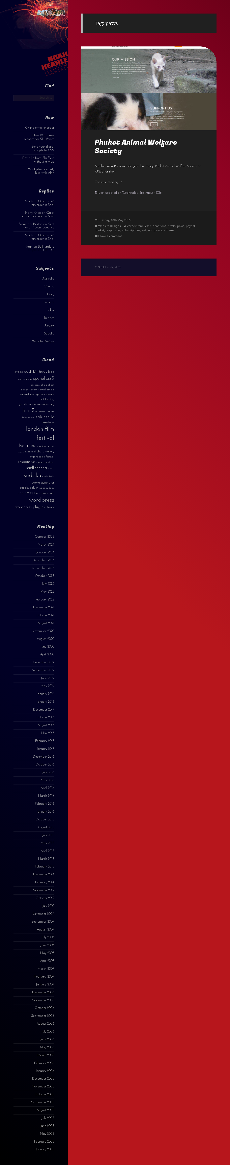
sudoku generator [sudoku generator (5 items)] (42, 482)
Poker (50, 310)
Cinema (49, 286)
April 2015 (47, 851)
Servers (49, 326)
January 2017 (45, 749)
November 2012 (43, 890)
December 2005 (43, 1078)
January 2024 (45, 552)
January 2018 (45, 701)
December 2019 (43, 662)
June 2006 (47, 1039)
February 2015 (44, 866)
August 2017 (46, 725)
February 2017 (44, 741)
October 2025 (44, 536)
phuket (99, 230)
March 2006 (45, 1055)
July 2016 (48, 772)
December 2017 (43, 709)
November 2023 (43, 568)
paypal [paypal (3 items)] (31, 451)
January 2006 (45, 1071)
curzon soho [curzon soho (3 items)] (38, 385)
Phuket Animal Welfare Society (136, 146)
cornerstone (135, 226)
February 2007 (44, 976)
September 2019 (43, 670)
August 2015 (45, 827)
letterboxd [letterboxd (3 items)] (48, 422)
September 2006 (42, 1016)
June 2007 (47, 945)
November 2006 (42, 1000)
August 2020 (45, 639)
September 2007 (42, 921)
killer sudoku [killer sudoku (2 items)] (28, 417)
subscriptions (131, 230)
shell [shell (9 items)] (30, 468)
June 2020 (47, 646)
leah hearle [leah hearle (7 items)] (44, 417)
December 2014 (43, 874)
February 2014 (44, 882)
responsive (113, 230)
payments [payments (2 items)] (22, 452)
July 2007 (47, 937)
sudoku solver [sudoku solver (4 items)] (29, 487)
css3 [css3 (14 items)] (50, 378)
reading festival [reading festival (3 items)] (45, 456)
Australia (48, 278)
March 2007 (45, 968)
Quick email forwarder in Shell (42, 203)
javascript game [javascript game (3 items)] (44, 411)
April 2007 (47, 961)
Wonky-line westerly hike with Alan (41, 171)
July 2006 (47, 1031)
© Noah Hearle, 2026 (108, 267)
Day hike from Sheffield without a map (38, 160)
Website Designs (43, 341)
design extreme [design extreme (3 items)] (30, 389)
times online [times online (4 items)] (41, 493)
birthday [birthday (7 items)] (40, 372)
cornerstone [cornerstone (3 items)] (25, 379)
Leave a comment (110, 236)
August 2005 (45, 1110)
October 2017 (45, 717)
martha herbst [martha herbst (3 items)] (45, 446)
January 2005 (45, 1149)
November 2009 (42, 914)
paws (180, 226)
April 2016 (47, 788)
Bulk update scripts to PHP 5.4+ (41, 248)
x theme (169, 230)
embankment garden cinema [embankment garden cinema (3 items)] (37, 394)
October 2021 (45, 615)
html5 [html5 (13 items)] (28, 410)
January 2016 (45, 811)
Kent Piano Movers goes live (38, 226)
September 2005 (42, 1102)
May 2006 (47, 1047)
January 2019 (45, 694)
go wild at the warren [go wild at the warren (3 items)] (32, 404)
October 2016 (44, 764)
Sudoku (49, 333)
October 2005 (44, 1094)
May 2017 (47, 733)
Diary (50, 294)
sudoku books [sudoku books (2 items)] (48, 476)
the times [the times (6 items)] (25, 493)
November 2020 (43, 631)
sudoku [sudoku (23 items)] (32, 475)
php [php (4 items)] (32, 456)
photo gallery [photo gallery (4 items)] (45, 451)
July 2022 (48, 584)
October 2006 (44, 1008)
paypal (190, 226)
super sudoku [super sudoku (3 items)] (46, 488)
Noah (29, 201)
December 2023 (43, 560)
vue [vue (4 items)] (52, 493)
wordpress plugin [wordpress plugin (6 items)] (29, 507)
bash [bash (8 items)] (28, 372)
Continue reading (109, 182)
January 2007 (45, 984)
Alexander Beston (30, 224)
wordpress (155, 230)
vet (144, 230)
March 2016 (46, 796)
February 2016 (44, 803)
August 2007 (45, 929)
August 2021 (46, 623)
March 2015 (46, 859)
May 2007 (47, 953)
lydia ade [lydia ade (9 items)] (27, 446)
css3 (148, 226)
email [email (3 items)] (42, 389)
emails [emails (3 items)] (50, 389)
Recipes (49, 318)
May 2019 (47, 686)
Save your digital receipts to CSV (42, 148)
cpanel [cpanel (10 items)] (39, 378)
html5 (172, 226)
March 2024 (46, 544)
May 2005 (47, 1134)
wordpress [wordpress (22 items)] (41, 500)
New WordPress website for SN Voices (39, 137)
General (49, 302)
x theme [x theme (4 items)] (49, 507)
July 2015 (48, 835)
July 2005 (47, 1118)
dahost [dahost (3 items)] (50, 385)
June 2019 (47, 678)
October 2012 (45, 898)
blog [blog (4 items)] (51, 371)
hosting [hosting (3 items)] (50, 404)
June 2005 (47, 1126)
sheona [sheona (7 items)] (41, 468)
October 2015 (44, 819)
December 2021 (43, 607)
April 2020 (47, 654)
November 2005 (42, 1086)
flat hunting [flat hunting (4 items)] (47, 399)
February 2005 (44, 1141)
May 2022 (47, 591)
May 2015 (47, 843)
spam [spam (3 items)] (51, 468)
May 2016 (47, 780)
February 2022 (44, 599)
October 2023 (44, 576)
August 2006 (45, 1023)
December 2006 (43, 992)
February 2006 (44, 1063)
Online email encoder (39, 127)
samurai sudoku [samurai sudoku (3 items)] (45, 462)
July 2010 (48, 906)
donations (159, 226)
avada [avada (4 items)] (18, 371)
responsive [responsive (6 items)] (26, 462)
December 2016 (43, 756)
